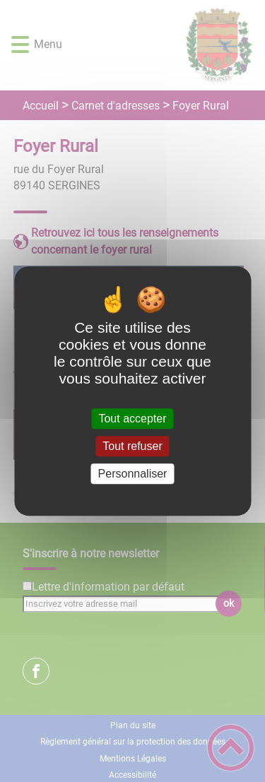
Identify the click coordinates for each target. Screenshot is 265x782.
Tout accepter (132, 419)
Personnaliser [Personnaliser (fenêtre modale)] (132, 474)
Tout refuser (132, 446)
